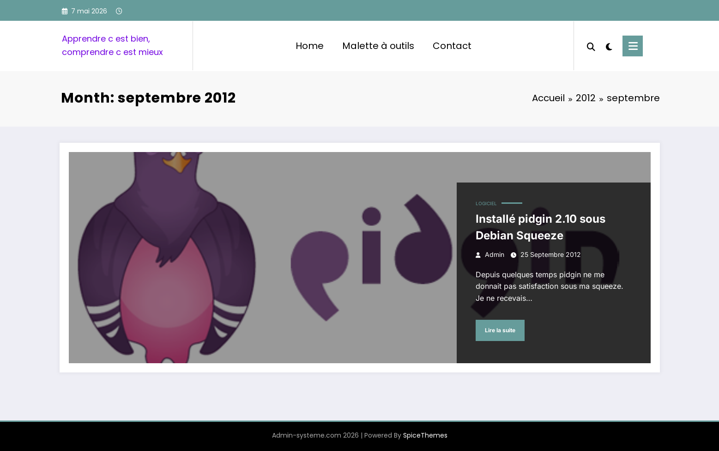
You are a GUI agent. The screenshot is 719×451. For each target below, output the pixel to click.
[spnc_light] (609, 45)
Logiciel (486, 203)
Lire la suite (500, 330)
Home (310, 45)
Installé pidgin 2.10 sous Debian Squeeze (540, 227)
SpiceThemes (425, 435)
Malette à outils (378, 45)
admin (494, 254)
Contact (452, 45)
